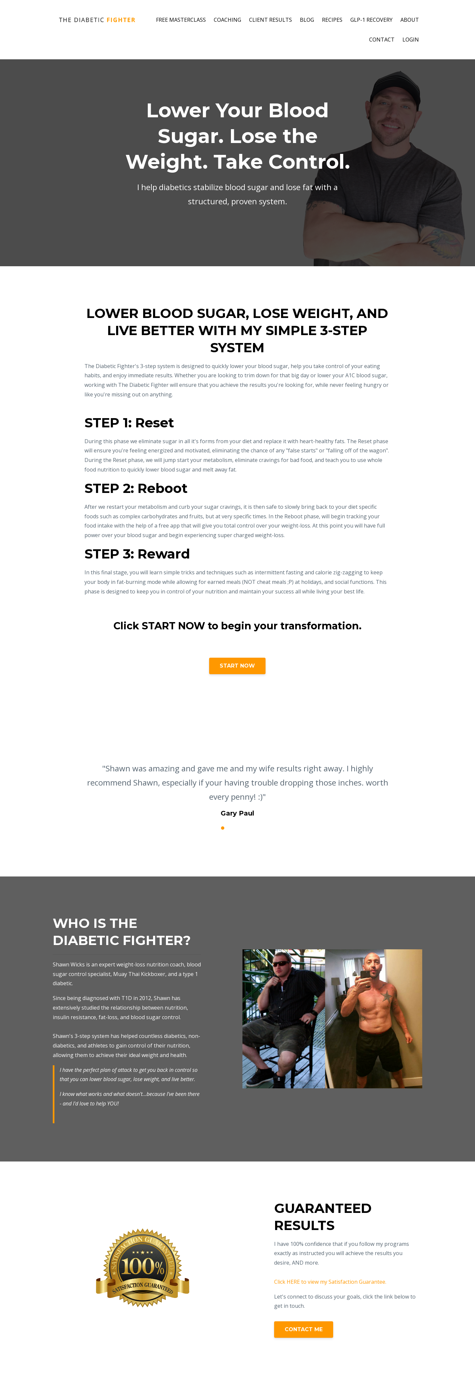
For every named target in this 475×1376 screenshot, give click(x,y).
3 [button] (232, 828)
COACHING (227, 19)
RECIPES (332, 19)
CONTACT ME (304, 1329)
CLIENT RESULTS (270, 19)
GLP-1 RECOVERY (371, 19)
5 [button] (252, 828)
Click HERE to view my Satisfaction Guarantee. (330, 1281)
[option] (237, 784)
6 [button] (262, 828)
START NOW (237, 666)
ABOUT (409, 19)
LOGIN (410, 39)
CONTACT (382, 39)
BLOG (307, 19)
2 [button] (222, 828)
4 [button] (242, 828)
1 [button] (212, 828)
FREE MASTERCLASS (181, 19)
